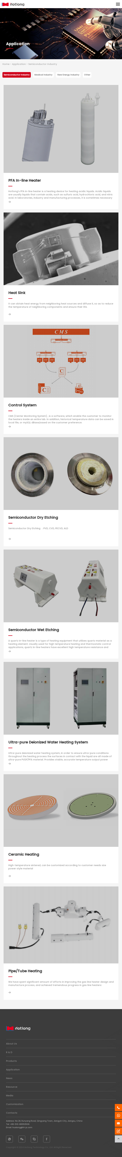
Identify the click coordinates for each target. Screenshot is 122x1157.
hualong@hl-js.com (22, 1127)
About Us (11, 1043)
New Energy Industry (68, 74)
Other (87, 74)
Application (19, 64)
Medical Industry (43, 74)
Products (11, 1061)
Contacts (11, 1112)
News (9, 1078)
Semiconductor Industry (17, 74)
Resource (11, 1087)
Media (9, 1095)
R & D (9, 1052)
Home (5, 64)
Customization (14, 1104)
